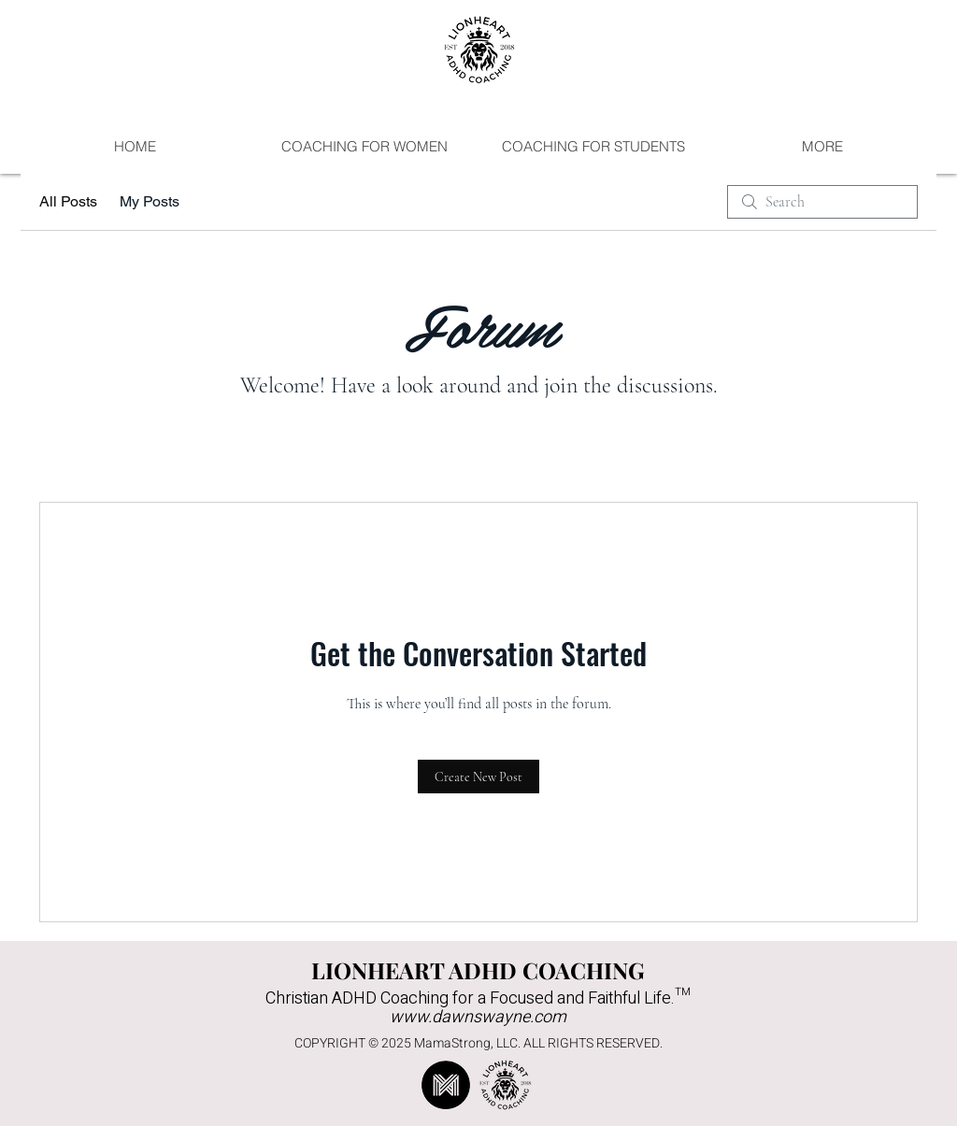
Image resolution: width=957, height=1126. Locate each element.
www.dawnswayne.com (478, 1017)
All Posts (68, 201)
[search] (822, 202)
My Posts (149, 201)
